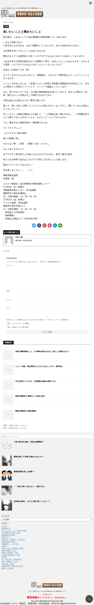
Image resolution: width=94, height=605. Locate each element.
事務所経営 (6, 528)
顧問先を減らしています (17, 428)
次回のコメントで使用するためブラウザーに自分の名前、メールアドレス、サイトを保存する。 (38, 320)
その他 (4, 526)
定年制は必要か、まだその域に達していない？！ (32, 501)
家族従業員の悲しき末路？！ (25, 471)
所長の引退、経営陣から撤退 (12, 548)
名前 (8, 291)
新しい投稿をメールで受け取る (18, 327)
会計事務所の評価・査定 (11, 533)
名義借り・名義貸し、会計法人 (13, 539)
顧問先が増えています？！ (18, 425)
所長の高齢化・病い (9, 550)
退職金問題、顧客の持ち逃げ (12, 566)
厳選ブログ (6, 537)
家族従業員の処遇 (8, 542)
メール (9, 300)
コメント (9, 265)
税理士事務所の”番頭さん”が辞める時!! (30, 396)
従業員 (4, 546)
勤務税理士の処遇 (8, 535)
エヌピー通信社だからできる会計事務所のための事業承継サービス (47, 591)
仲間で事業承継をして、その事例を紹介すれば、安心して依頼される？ (42, 351)
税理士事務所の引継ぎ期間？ (26, 411)
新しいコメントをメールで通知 (18, 323)
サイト (8, 308)
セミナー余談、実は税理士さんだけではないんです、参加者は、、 (40, 366)
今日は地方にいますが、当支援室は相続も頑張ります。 (36, 381)
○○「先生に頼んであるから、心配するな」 (30, 486)
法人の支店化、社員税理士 (12, 559)
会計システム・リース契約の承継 (14, 531)
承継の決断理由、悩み (10, 553)
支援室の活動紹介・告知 (11, 555)
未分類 (7, 251)
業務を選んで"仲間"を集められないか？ (29, 457)
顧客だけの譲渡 (7, 568)
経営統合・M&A (8, 564)
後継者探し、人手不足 (10, 544)
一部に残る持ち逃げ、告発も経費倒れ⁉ (28, 442)
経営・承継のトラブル (10, 562)
